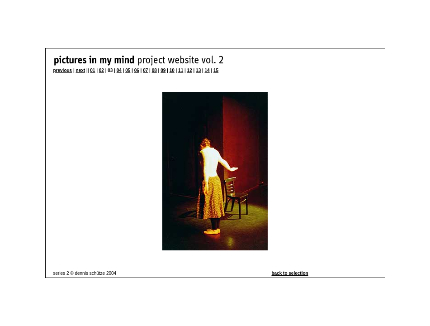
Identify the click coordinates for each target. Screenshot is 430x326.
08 (154, 70)
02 (101, 70)
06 (136, 70)
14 (207, 70)
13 (198, 70)
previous (62, 70)
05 (127, 70)
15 (215, 70)
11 (180, 70)
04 (119, 70)
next (80, 70)
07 (145, 70)
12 (189, 70)
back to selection (290, 273)
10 (172, 70)
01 (92, 70)
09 (163, 70)
